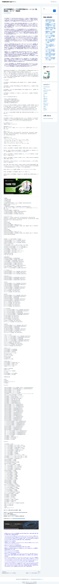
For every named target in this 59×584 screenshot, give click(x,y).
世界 (44, 95)
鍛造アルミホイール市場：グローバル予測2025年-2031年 (13, 545)
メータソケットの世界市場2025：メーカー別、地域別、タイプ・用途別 (50, 36)
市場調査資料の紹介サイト (9, 1)
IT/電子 (44, 88)
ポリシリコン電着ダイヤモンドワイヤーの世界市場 (12, 552)
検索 (44, 8)
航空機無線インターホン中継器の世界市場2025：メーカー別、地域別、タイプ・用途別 (50, 24)
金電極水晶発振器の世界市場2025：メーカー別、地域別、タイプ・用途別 (50, 55)
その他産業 (45, 93)
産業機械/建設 (45, 104)
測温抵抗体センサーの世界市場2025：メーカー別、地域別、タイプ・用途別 (50, 32)
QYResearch (45, 91)
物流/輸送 (45, 101)
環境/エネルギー (46, 103)
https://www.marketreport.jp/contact (19, 518)
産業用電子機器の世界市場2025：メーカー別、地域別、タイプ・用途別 (50, 21)
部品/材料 (45, 109)
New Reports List (53, 1)
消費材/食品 (45, 98)
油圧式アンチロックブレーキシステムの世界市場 (12, 550)
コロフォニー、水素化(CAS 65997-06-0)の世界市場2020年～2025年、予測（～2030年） (17, 546)
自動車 (44, 106)
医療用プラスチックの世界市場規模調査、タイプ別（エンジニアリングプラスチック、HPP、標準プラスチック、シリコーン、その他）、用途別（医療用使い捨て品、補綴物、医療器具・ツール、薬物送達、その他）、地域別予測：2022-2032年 (21, 555)
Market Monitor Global (47, 90)
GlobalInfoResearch (46, 86)
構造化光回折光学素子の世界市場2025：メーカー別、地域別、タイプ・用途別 (50, 28)
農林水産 (44, 108)
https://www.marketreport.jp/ (48, 118)
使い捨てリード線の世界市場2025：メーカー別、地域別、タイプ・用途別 (50, 58)
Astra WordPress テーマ (39, 579)
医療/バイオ (45, 96)
